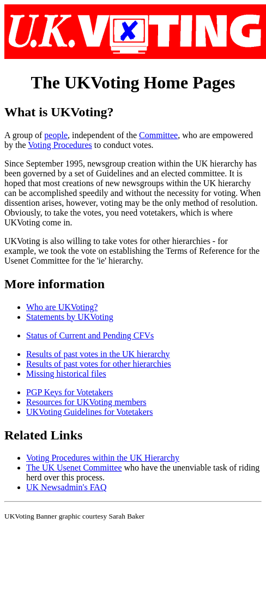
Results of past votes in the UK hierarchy (98, 354)
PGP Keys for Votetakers (69, 392)
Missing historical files (66, 373)
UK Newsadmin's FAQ (66, 487)
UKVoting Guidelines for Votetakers (89, 412)
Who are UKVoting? (62, 307)
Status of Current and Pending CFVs (90, 335)
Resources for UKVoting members (86, 402)
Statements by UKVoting (69, 317)
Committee (158, 135)
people (56, 135)
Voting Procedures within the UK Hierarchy (102, 457)
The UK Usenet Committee (74, 467)
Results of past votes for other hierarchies (98, 363)
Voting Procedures (60, 145)
